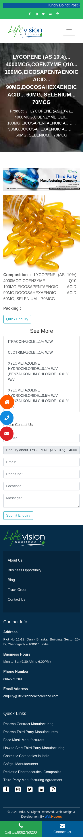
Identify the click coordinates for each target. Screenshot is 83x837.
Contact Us (16, 599)
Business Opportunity (24, 570)
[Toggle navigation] (69, 31)
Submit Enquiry (18, 515)
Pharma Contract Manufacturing (28, 724)
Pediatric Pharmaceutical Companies (32, 772)
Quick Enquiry (17, 319)
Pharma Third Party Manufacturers (30, 732)
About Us (15, 560)
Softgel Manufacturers (20, 764)
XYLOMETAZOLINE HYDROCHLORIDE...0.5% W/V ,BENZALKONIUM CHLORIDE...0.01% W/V (38, 398)
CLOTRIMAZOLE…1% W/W (30, 352)
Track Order (17, 590)
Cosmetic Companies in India (26, 756)
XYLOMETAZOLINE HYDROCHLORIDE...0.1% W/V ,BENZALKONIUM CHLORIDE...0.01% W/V (38, 371)
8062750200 (12, 679)
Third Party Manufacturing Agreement (32, 780)
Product (16, 111)
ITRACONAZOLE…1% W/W (30, 341)
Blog (11, 580)
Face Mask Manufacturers (23, 740)
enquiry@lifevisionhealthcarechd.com (30, 696)
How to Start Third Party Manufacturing (33, 748)
